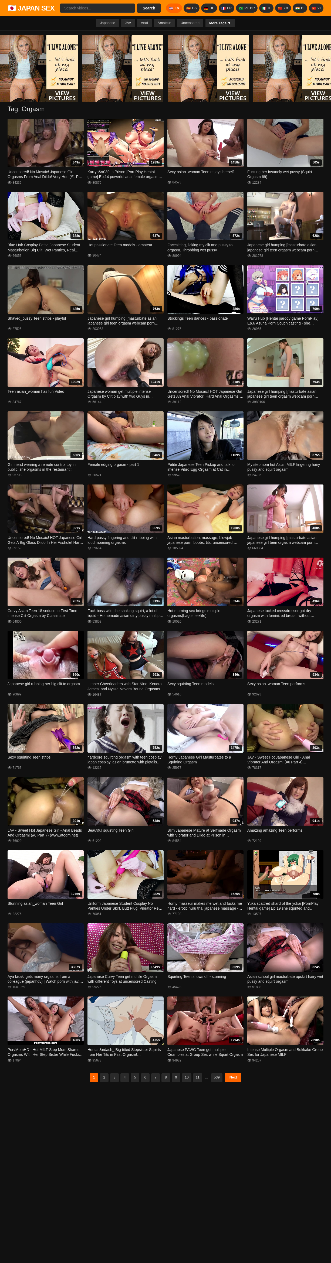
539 (217, 1077)
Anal (144, 23)
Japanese (107, 23)
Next (233, 1077)
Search (149, 8)
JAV (128, 23)
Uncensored (190, 23)
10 (186, 1077)
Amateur (164, 23)
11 (198, 1077)
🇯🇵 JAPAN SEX (31, 8)
